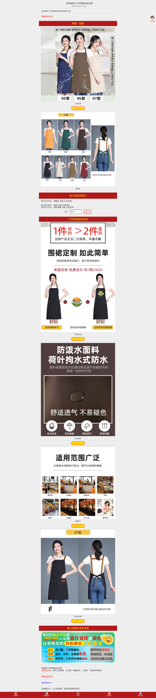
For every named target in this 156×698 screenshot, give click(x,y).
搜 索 (88, 212)
